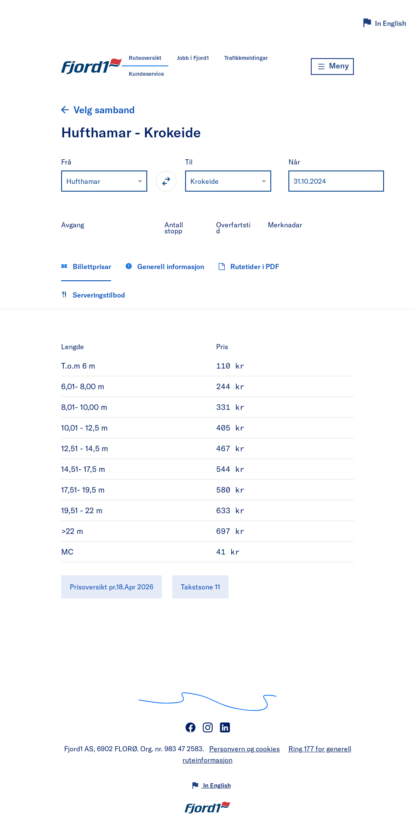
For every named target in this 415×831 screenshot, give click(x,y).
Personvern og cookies (244, 748)
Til (188, 162)
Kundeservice (146, 73)
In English (390, 23)
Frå (66, 162)
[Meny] (332, 66)
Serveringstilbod (93, 295)
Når (294, 162)
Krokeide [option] (204, 181)
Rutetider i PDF (249, 266)
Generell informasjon (165, 266)
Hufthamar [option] (83, 181)
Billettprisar (86, 266)
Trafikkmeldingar (246, 57)
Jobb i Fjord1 (193, 57)
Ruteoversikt (145, 57)
